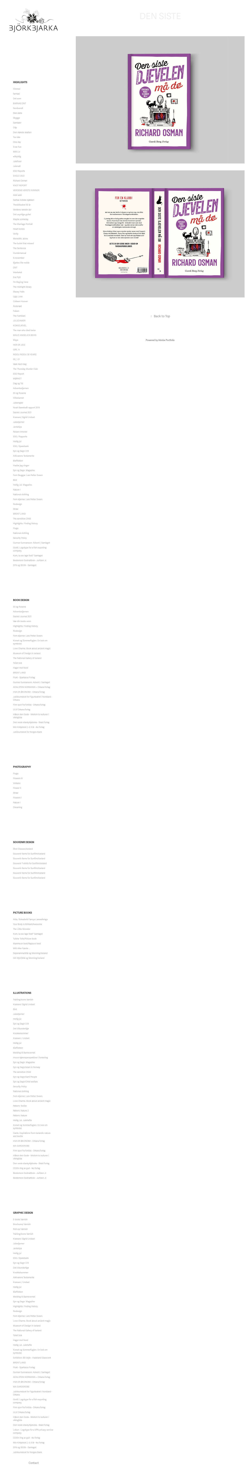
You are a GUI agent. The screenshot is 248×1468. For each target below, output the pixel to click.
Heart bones (19, 229)
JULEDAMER (19, 321)
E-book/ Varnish (20, 1219)
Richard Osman (20, 181)
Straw (15, 509)
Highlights (20, 82)
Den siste (17, 113)
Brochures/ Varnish (22, 1224)
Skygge (16, 118)
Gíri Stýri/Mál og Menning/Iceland (28, 958)
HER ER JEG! (19, 345)
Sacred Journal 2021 (22, 412)
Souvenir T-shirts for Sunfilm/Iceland (30, 863)
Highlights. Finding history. (25, 523)
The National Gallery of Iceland (27, 658)
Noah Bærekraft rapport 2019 (26, 407)
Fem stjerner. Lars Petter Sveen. (28, 499)
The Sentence (19, 248)
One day (17, 142)
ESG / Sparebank (21, 446)
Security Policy (20, 538)
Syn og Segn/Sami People (25, 1077)
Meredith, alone (20, 238)
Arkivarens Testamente (23, 456)
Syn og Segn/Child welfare (25, 1082)
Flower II (17, 788)
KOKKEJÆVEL (20, 325)
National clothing (21, 494)
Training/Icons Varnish (23, 999)
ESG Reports (19, 171)
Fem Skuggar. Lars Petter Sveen (28, 475)
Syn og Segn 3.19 (21, 451)
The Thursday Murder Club (25, 369)
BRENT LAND (19, 514)
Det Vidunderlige (21, 1028)
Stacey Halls (18, 292)
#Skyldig (17, 156)
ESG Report (18, 374)
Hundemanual (19, 253)
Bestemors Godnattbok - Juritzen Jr (29, 1173)
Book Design (21, 600)
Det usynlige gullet (22, 214)
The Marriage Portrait (23, 224)
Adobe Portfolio (166, 340)
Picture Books (22, 912)
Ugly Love (18, 296)
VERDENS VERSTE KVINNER (26, 190)
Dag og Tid (18, 383)
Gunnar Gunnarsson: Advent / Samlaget (31, 543)
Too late (16, 137)
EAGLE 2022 (18, 176)
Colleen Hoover (20, 301)
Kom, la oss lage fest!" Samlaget (28, 555)
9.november (18, 258)
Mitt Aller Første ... (21, 948)
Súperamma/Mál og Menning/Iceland (30, 953)
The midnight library (22, 287)
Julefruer (17, 161)
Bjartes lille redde (21, 263)
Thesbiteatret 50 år (21, 205)
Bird (15, 480)
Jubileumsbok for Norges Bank (27, 732)
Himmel (16, 89)
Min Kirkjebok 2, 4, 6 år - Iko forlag (28, 727)
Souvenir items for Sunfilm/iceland (29, 858)
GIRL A (16, 350)
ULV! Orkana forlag (21, 709)
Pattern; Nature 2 (21, 1110)
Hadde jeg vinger (21, 465)
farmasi (16, 94)
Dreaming (17, 807)
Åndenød (17, 306)
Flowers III (18, 778)
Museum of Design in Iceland (26, 653)
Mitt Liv (16, 152)
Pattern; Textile (20, 1106)
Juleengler (18, 403)
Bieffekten (18, 461)
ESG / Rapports (20, 436)
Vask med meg (20, 364)
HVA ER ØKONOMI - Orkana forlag (29, 692)
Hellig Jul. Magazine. (22, 485)
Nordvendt (18, 108)
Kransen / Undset (21, 1038)
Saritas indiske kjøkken (23, 200)
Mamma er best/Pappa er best (27, 943)
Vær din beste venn (22, 621)
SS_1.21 (16, 359)
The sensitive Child (22, 518)
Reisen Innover (20, 432)
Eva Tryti (17, 277)
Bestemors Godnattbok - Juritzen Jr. (29, 560)
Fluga (15, 528)
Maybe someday (20, 219)
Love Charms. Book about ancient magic (31, 648)
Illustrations (22, 993)
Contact (34, 1463)
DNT (15, 267)
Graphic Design (23, 1212)
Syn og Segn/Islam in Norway (26, 1067)
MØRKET (17, 378)
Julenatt (17, 166)
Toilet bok (17, 663)
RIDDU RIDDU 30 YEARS (24, 354)
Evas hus (17, 147)
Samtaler (17, 123)
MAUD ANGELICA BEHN (24, 335)
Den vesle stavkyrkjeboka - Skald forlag (31, 722)
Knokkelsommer (20, 1033)
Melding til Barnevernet (24, 1053)
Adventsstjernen (21, 388)
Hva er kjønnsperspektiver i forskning (30, 1057)
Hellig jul (17, 441)
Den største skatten (22, 132)
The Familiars (19, 316)
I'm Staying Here (20, 282)
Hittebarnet (18, 398)
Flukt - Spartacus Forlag (24, 677)
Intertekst (17, 272)
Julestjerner (18, 422)
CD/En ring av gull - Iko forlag (26, 1168)
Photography (22, 766)
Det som (17, 98)
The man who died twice (24, 330)
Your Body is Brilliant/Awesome (27, 924)
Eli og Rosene (19, 393)
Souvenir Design (23, 842)
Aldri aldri (17, 195)
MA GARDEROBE (21, 1146)
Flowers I (17, 798)
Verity (15, 234)
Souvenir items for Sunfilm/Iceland (29, 854)
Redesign (17, 504)
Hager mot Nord (20, 668)
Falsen (16, 311)
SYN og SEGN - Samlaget (24, 565)
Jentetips (17, 427)
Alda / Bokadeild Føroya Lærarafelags (30, 919)
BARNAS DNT (19, 103)
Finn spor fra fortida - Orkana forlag (29, 705)
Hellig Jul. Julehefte (22, 1120)
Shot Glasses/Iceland (23, 849)
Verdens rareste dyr (22, 209)
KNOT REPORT (20, 185)
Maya (15, 340)
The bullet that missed (23, 243)
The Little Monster (21, 929)
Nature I (16, 490)
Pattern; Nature (20, 1115)
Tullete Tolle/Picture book (25, 939)
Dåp (15, 127)
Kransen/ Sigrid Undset (24, 417)
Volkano (16, 783)
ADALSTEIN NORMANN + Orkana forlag (31, 687)
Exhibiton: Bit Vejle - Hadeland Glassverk (32, 1358)
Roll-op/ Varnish (20, 1229)
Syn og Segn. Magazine (24, 470)
